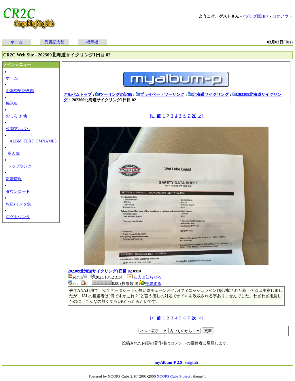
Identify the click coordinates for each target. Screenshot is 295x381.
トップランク (19, 166)
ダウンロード (18, 191)
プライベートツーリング (159, 94)
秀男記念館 (54, 42)
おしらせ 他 (16, 116)
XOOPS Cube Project (173, 376)
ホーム (17, 42)
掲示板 (92, 42)
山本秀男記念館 (20, 90)
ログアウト (282, 16)
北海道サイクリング (208, 94)
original (191, 362)
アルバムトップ (77, 94)
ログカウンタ (18, 216)
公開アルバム (18, 128)
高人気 (13, 153)
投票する (149, 283)
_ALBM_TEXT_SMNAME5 (31, 141)
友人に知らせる (144, 277)
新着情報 (14, 178)
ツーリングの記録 (113, 94)
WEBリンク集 (18, 204)
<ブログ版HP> (256, 16)
